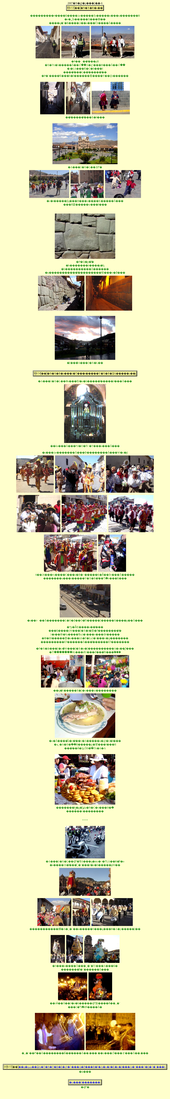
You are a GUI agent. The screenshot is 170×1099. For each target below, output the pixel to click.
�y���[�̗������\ (85, 1082)
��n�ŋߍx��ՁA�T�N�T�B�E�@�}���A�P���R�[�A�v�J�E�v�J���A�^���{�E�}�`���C (92, 1067)
